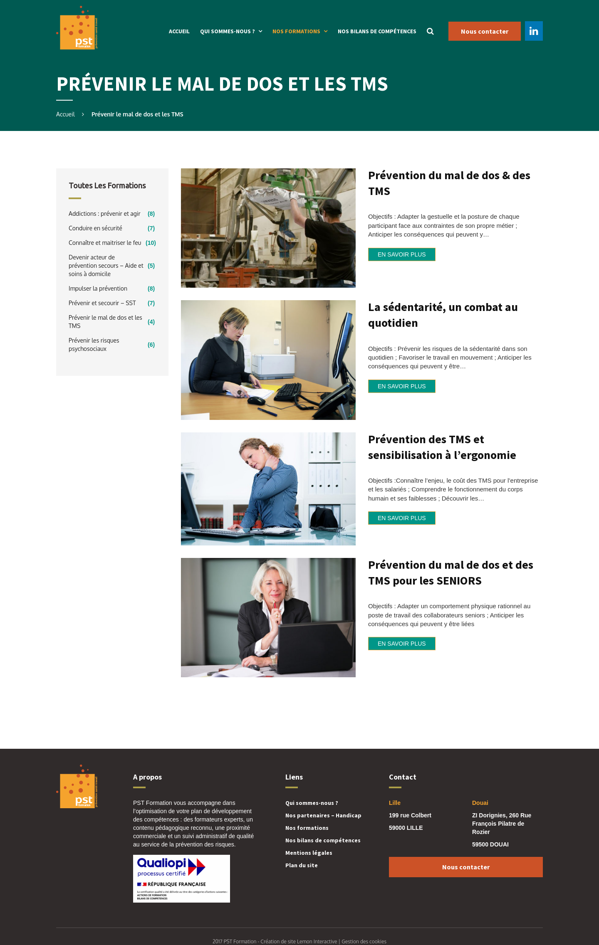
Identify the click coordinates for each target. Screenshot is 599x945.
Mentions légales (308, 852)
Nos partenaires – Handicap (323, 815)
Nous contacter (484, 31)
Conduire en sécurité (95, 228)
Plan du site (301, 865)
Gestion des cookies (364, 941)
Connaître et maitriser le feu (105, 242)
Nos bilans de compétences (377, 31)
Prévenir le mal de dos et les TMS (105, 321)
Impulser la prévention (98, 288)
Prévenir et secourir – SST (102, 302)
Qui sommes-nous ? (227, 31)
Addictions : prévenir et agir (105, 213)
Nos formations (296, 31)
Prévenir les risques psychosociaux (94, 344)
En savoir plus (402, 254)
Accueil (179, 31)
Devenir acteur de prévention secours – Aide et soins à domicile (106, 265)
